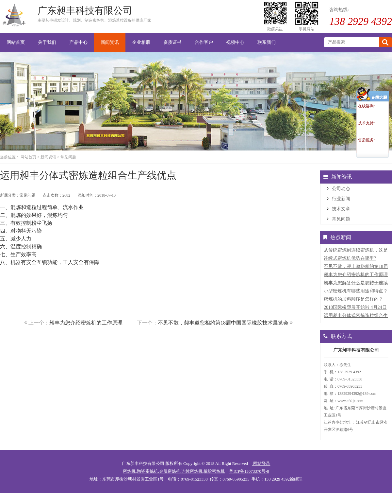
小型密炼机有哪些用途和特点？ (356, 291)
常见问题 (68, 157)
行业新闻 (341, 198)
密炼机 (129, 471)
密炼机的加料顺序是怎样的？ (353, 299)
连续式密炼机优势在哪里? (350, 258)
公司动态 (341, 188)
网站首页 (28, 157)
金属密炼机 (169, 471)
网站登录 (261, 463)
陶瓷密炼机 (147, 471)
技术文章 (341, 208)
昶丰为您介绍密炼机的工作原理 (85, 323)
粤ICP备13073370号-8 (249, 471)
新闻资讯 (48, 157)
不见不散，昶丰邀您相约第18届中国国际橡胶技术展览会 (223, 323)
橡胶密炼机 (214, 471)
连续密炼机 (192, 471)
